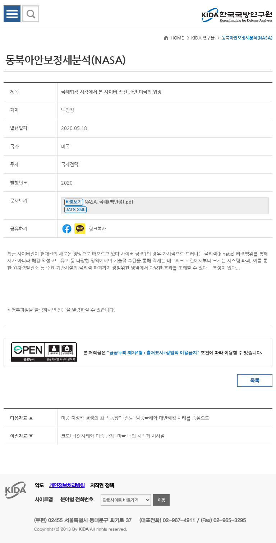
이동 (161, 500)
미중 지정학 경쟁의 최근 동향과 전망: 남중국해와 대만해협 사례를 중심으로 (135, 418)
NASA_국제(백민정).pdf (108, 201)
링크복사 (97, 228)
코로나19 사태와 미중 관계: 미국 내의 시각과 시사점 (113, 435)
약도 (39, 485)
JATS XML (75, 209)
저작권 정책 (102, 485)
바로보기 (74, 202)
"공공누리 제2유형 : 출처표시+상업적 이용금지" (153, 352)
